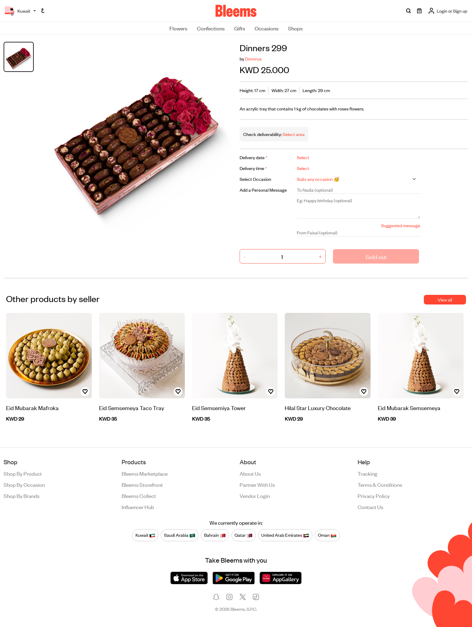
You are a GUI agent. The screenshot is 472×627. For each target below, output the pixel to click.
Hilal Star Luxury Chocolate (318, 407)
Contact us (370, 506)
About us (250, 473)
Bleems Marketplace (145, 473)
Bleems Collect (139, 495)
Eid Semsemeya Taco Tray (131, 407)
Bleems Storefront (142, 484)
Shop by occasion (24, 484)
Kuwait (145, 535)
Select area (293, 134)
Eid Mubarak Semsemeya (409, 407)
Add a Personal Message (263, 190)
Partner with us (257, 484)
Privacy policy (374, 495)
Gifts (239, 28)
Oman (327, 535)
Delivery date (253, 157)
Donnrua (253, 58)
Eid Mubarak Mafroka (32, 407)
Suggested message (400, 225)
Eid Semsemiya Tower (219, 407)
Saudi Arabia (179, 535)
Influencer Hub (138, 506)
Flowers (178, 28)
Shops (295, 28)
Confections (211, 28)
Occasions (266, 28)
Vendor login (255, 495)
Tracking (367, 473)
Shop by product (23, 473)
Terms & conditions (380, 484)
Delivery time (253, 168)
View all (445, 299)
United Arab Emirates (285, 535)
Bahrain (215, 535)
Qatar (243, 535)
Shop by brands (21, 495)
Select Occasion (255, 179)
